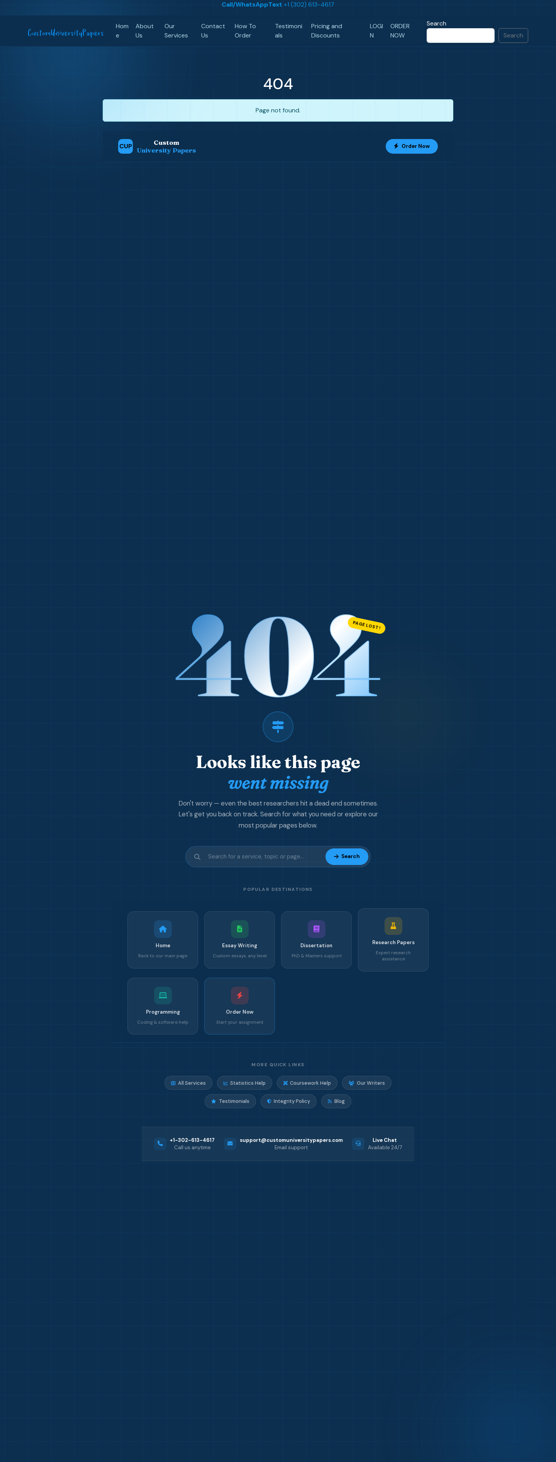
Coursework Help (307, 1083)
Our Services (176, 30)
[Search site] (264, 856)
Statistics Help (245, 1083)
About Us (145, 30)
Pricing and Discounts (326, 30)
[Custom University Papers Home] (157, 146)
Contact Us (213, 30)
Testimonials (288, 30)
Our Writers (367, 1083)
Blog (336, 1101)
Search (436, 23)
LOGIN (376, 30)
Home (122, 30)
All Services (188, 1083)
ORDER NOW (400, 30)
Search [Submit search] (346, 856)
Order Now (412, 146)
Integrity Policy (288, 1101)
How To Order (245, 30)
